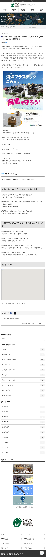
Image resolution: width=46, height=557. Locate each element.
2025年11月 (23, 428)
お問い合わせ (34, 548)
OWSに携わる (32, 10)
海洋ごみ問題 (23, 391)
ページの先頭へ (42, 553)
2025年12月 (23, 423)
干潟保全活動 (23, 355)
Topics (14, 26)
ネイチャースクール (23, 365)
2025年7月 (23, 448)
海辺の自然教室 (23, 396)
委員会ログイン (34, 543)
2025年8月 (23, 443)
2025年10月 (23, 433)
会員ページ (24, 1)
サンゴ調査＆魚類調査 (23, 360)
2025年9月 (23, 438)
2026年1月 (23, 417)
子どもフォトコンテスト (23, 370)
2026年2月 (23, 412)
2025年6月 (23, 453)
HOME (2, 26)
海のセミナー (23, 376)
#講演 (6, 42)
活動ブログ (11, 548)
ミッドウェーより (23, 386)
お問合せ (32, 1)
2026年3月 (23, 407)
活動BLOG (41, 10)
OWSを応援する (23, 10)
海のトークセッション (23, 381)
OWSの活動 (14, 10)
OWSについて (4, 10)
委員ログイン (15, 1)
